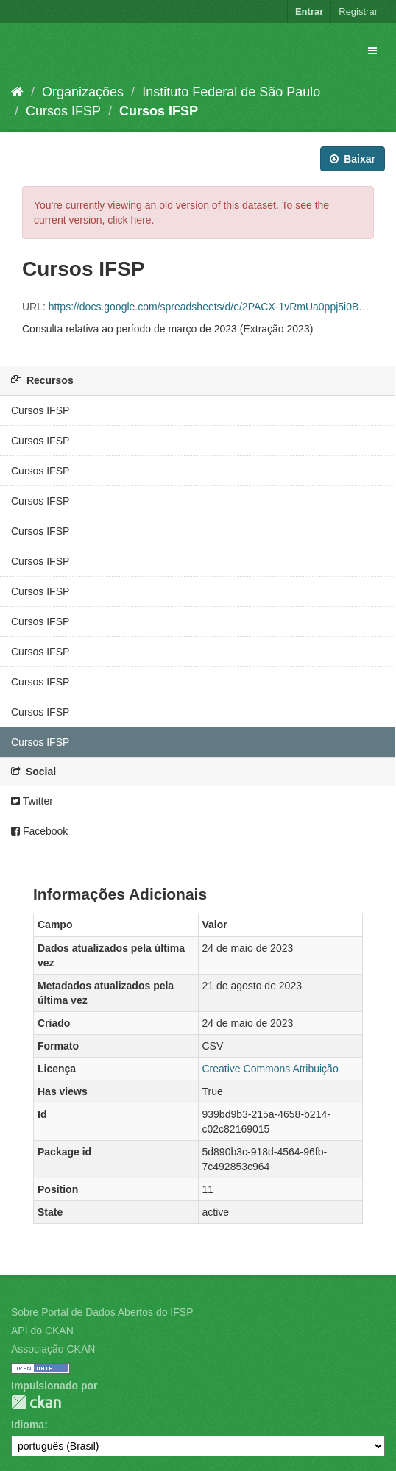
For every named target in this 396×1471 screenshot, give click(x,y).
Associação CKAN (53, 1349)
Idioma (27, 1425)
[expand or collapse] (372, 50)
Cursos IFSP (63, 111)
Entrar (309, 11)
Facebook (39, 831)
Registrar (358, 11)
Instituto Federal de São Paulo (231, 92)
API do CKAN (42, 1330)
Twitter (32, 801)
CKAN (36, 1402)
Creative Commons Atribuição (270, 1069)
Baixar (352, 159)
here (140, 220)
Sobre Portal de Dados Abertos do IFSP (102, 1312)
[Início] (17, 92)
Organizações (83, 92)
